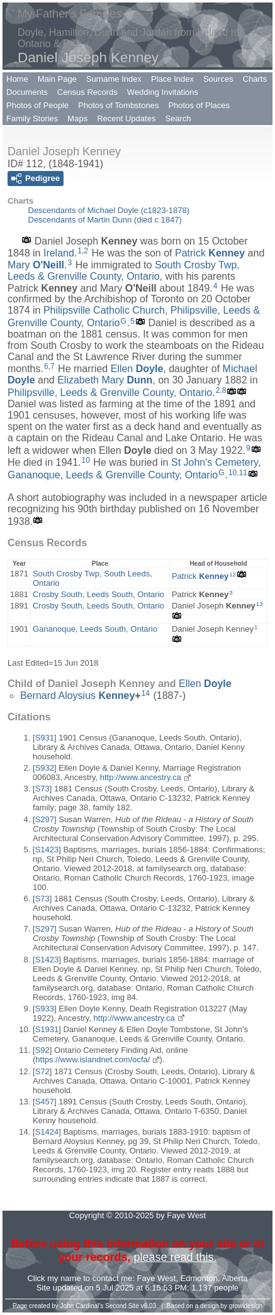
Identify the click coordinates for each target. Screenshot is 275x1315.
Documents (27, 92)
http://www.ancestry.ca (140, 777)
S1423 (47, 849)
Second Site (122, 1305)
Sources (218, 79)
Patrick (210, 253)
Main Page (57, 79)
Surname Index (114, 79)
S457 (44, 1101)
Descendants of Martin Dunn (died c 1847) (105, 219)
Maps (77, 118)
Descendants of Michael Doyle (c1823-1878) (109, 210)
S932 (44, 768)
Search (178, 118)
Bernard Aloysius (77, 695)
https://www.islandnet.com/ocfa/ (92, 1059)
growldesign (245, 1305)
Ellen (137, 368)
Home (17, 79)
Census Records (87, 92)
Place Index (172, 79)
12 (232, 574)
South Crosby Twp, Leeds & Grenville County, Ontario (124, 271)
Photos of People (37, 105)
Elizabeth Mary (104, 380)
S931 (44, 737)
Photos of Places (199, 105)
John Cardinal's (82, 1305)
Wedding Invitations (162, 92)
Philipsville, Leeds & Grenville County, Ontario (110, 392)
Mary (36, 265)
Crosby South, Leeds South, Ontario (98, 594)
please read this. (174, 1257)
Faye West (156, 1278)
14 (146, 693)
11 (243, 472)
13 (259, 603)
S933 (44, 1008)
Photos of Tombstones (118, 105)
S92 (42, 1050)
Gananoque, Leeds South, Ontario (95, 629)
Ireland (58, 253)
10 (86, 460)
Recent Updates (126, 118)
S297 (44, 819)
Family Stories (32, 118)
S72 (42, 1071)
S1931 (47, 1029)
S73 (42, 788)
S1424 (47, 1131)
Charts (255, 79)
